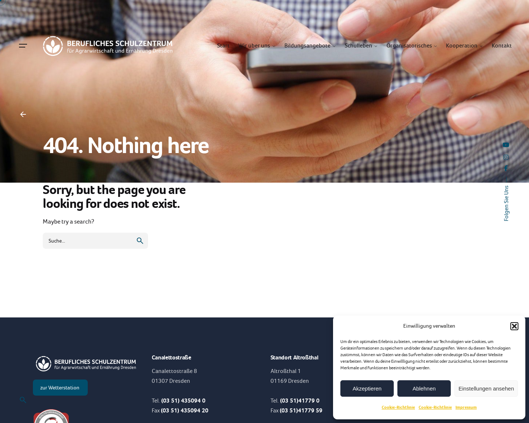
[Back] (23, 114)
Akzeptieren (366, 388)
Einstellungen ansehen (486, 388)
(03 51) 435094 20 (184, 410)
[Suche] (23, 400)
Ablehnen (423, 388)
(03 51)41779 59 (301, 410)
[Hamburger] (23, 45)
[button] (514, 326)
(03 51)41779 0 (300, 400)
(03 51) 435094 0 (183, 400)
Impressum (466, 407)
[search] (140, 241)
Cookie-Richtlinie (398, 407)
